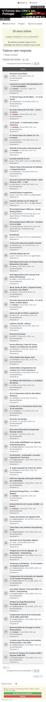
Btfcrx (14, 76)
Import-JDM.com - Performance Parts (22, 216)
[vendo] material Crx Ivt (19, 159)
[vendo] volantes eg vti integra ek (24, 201)
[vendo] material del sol (19, 254)
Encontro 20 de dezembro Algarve (24, 540)
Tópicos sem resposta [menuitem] (34, 7)
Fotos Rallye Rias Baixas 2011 (22, 357)
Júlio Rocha (16, 184)
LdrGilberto (16, 360)
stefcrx (14, 266)
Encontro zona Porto (18, 74)
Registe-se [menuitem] (22, 3)
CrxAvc (14, 421)
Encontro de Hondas (18, 419)
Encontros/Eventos (16, 78)
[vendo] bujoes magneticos (21, 193)
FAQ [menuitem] (1, 19)
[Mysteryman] (16, 245)
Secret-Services (17, 214)
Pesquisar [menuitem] (7, 19)
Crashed (15, 89)
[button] (38, 63)
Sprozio (14, 292)
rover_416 (15, 315)
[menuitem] (4, 700)
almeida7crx (16, 349)
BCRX (14, 336)
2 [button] (35, 64)
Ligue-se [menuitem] (33, 3)
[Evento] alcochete (17, 334)
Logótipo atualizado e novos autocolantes (22, 37)
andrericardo (16, 101)
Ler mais (12, 690)
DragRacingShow (18, 447)
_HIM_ (14, 542)
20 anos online (22, 31)
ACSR (14, 385)
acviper (14, 434)
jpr (13, 161)
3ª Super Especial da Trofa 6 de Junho (26, 468)
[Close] (43, 689)
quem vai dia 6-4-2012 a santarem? (24, 313)
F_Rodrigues (16, 411)
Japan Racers (36, 161)
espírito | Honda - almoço (20, 324)
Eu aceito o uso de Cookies (22, 693)
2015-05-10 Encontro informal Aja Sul (25, 148)
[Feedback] (14, 235)
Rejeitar (22, 696)
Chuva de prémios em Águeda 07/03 (25, 517)
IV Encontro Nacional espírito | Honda (25, 243)
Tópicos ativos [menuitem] (41, 7)
